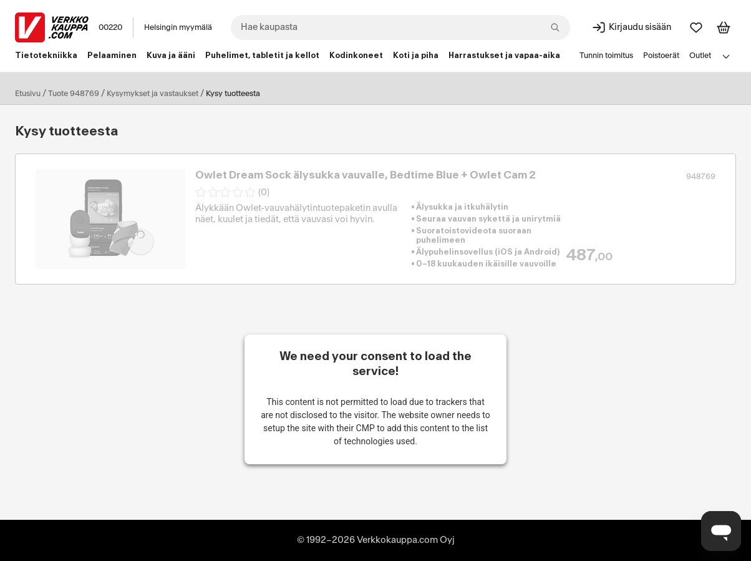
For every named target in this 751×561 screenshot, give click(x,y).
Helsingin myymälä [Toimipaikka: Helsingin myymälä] (178, 27)
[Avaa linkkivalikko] (726, 56)
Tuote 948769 (73, 93)
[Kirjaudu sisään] (631, 27)
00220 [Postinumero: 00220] (110, 27)
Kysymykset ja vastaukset (152, 93)
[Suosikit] (696, 27)
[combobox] (400, 27)
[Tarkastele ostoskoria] (723, 27)
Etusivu (28, 93)
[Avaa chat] (721, 531)
